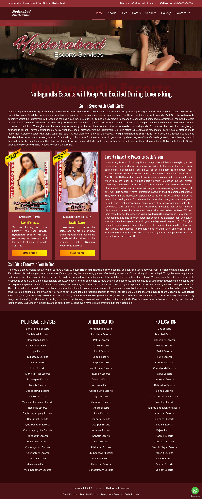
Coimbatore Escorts (37, 453)
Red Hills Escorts (37, 407)
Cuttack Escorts (37, 458)
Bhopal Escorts (101, 356)
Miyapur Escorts (37, 362)
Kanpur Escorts (101, 435)
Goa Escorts (164, 328)
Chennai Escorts (164, 362)
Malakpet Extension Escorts (37, 402)
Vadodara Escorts (101, 402)
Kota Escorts (101, 441)
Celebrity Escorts (101, 379)
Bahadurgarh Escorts (101, 469)
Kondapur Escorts (37, 435)
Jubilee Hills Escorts (38, 441)
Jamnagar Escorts (164, 441)
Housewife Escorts (29, 222)
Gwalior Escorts (101, 458)
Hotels (136, 13)
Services (150, 13)
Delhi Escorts (164, 351)
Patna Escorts (101, 340)
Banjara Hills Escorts (37, 328)
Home (99, 13)
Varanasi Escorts (101, 430)
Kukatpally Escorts (37, 356)
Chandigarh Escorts (164, 368)
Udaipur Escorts (101, 424)
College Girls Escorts (101, 390)
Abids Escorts (37, 368)
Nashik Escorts (37, 385)
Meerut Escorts (164, 453)
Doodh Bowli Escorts (37, 390)
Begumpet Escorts (37, 419)
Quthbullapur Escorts (37, 424)
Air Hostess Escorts (101, 368)
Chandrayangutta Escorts (37, 430)
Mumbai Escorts (164, 334)
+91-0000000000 (183, 3)
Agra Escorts (101, 396)
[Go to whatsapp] (195, 490)
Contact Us (182, 13)
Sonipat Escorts (164, 469)
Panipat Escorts (164, 464)
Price (124, 13)
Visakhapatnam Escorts (37, 469)
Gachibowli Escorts (37, 334)
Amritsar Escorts (164, 413)
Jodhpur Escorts (101, 419)
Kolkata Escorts (164, 345)
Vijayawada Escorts (37, 464)
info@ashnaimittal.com (143, 3)
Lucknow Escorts (164, 379)
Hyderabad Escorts (117, 488)
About (112, 13)
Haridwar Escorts (101, 464)
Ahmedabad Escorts (100, 328)
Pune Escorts (164, 356)
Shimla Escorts (164, 390)
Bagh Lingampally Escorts (37, 413)
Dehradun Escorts (164, 385)
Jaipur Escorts (164, 373)
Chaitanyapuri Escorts (37, 447)
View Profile (29, 253)
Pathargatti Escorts (37, 379)
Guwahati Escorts (164, 402)
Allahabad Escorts (101, 447)
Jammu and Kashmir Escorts (164, 407)
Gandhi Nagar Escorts (164, 447)
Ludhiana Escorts (101, 334)
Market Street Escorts (37, 373)
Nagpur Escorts (164, 435)
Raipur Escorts (101, 362)
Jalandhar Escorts (164, 419)
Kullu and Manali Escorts (164, 396)
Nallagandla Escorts (37, 345)
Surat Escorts (101, 413)
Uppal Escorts (37, 351)
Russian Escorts (77, 222)
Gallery (166, 13)
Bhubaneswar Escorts (101, 453)
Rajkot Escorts (164, 430)
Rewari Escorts (164, 458)
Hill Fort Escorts (38, 396)
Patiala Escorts (164, 424)
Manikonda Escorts (37, 340)
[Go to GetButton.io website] (195, 496)
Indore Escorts (101, 407)
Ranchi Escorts (101, 345)
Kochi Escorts (101, 351)
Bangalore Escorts (164, 340)
